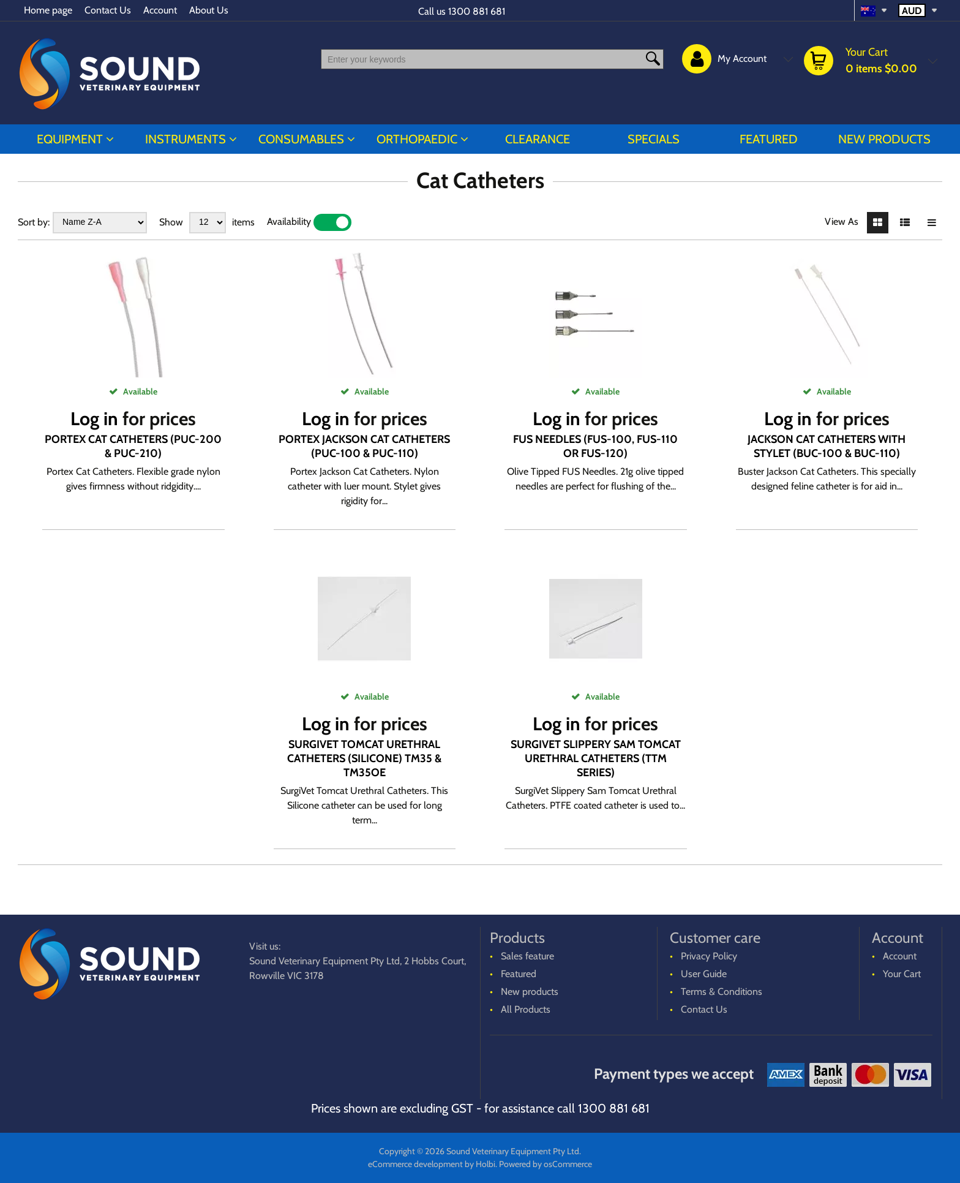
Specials (654, 139)
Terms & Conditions (721, 991)
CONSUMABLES (301, 139)
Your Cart (902, 974)
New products (884, 139)
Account (160, 10)
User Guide (704, 974)
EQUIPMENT (70, 139)
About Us (208, 10)
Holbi (485, 1164)
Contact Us (107, 10)
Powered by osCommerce (545, 1164)
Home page (48, 10)
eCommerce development (415, 1164)
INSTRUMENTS (185, 139)
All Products (525, 1009)
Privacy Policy (709, 956)
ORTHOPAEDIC (417, 139)
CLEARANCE (537, 139)
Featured (769, 139)
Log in (94, 418)
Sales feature (527, 956)
